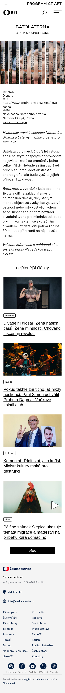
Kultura (9, 453)
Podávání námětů (42, 645)
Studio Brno (39, 623)
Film (7, 519)
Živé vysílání (10, 617)
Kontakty (37, 656)
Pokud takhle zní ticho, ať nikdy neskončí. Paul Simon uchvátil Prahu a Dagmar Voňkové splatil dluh (32, 397)
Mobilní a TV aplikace (15, 651)
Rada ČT (37, 634)
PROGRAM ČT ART (44, 3)
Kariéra (36, 639)
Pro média (38, 612)
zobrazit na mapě (15, 122)
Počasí (7, 639)
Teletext (8, 628)
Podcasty (8, 634)
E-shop (7, 645)
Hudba (8, 381)
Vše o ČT (8, 656)
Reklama (37, 617)
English (27, 679)
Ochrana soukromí (45, 679)
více (32, 550)
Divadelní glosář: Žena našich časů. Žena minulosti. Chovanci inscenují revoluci (32, 328)
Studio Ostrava (40, 628)
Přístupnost (9, 683)
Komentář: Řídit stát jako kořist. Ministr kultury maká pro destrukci (32, 465)
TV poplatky (10, 623)
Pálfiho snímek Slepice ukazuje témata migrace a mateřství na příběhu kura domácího (32, 532)
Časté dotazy (39, 651)
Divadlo (9, 315)
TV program (10, 612)
